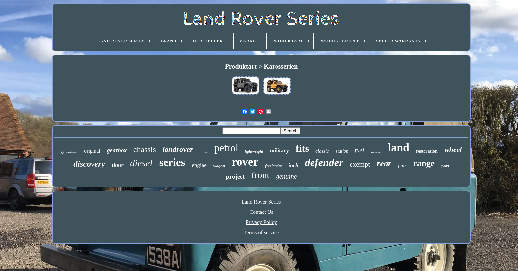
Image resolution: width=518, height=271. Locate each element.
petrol (226, 148)
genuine (286, 176)
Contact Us (261, 212)
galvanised (69, 152)
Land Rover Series (261, 202)
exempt (360, 164)
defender (324, 162)
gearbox (117, 150)
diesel (141, 163)
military (279, 150)
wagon (219, 165)
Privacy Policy (261, 222)
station (342, 151)
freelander (273, 166)
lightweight (254, 151)
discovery (89, 163)
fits (302, 148)
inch (293, 165)
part (445, 165)
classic (322, 151)
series (172, 162)
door (118, 165)
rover (245, 161)
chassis (144, 149)
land (398, 147)
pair (402, 165)
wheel (453, 149)
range (424, 163)
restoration (427, 151)
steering (376, 152)
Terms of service (261, 232)
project (235, 176)
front (260, 175)
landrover (178, 149)
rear (384, 163)
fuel (359, 150)
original (92, 151)
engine (199, 165)
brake (204, 152)
